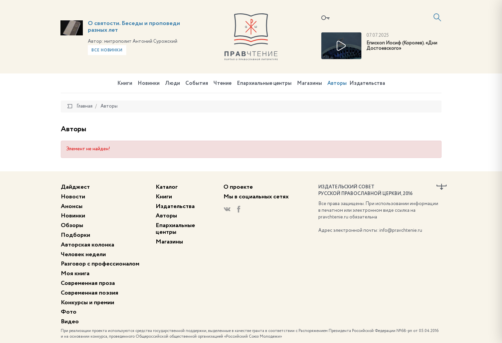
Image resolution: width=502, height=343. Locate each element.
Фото (68, 312)
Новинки (149, 83)
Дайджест (75, 187)
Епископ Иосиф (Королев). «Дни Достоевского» (401, 46)
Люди (172, 83)
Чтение (222, 83)
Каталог (167, 187)
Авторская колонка (87, 245)
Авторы (337, 83)
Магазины (309, 83)
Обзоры (72, 225)
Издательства (367, 83)
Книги (124, 83)
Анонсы (71, 206)
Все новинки (107, 50)
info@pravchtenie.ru (400, 230)
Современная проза (88, 283)
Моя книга (75, 274)
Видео (70, 322)
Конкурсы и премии (87, 303)
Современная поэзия (89, 293)
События (196, 83)
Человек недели (83, 254)
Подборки (75, 235)
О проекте (238, 187)
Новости (73, 197)
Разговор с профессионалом (100, 264)
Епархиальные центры (264, 83)
